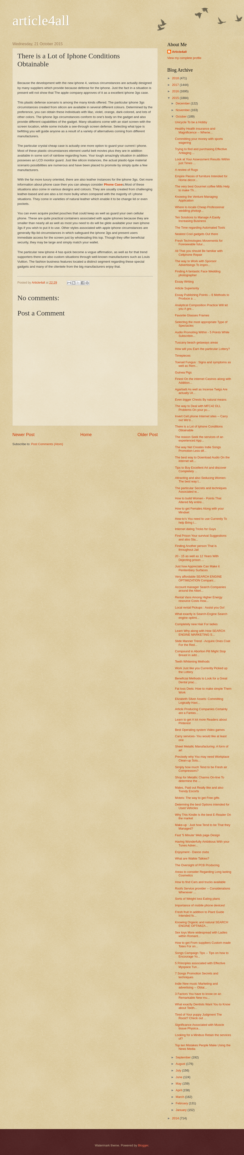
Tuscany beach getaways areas (196, 342)
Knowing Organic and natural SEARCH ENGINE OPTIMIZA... (201, 924)
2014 (176, 1118)
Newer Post (23, 434)
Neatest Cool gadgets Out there (196, 234)
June (179, 1077)
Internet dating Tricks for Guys (195, 529)
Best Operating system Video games (200, 730)
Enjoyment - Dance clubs (192, 852)
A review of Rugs (186, 170)
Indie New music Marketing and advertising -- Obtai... (196, 985)
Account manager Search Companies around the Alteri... (200, 588)
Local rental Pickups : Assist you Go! (199, 607)
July (179, 1070)
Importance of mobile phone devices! (200, 905)
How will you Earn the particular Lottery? (202, 349)
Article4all (179, 52)
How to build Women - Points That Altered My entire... (198, 500)
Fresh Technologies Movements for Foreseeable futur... (199, 242)
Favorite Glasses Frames (192, 315)
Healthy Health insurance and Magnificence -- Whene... (195, 130)
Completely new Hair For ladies (196, 624)
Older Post (147, 434)
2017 (176, 85)
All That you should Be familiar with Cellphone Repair (199, 252)
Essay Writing (184, 281)
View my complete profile (184, 58)
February (182, 1103)
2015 (176, 98)
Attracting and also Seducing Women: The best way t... (200, 479)
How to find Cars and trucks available (200, 882)
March (180, 1097)
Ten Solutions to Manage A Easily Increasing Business (197, 219)
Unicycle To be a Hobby (191, 122)
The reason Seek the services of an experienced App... (199, 438)
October (181, 116)
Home (86, 434)
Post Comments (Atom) (47, 444)
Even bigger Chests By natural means (200, 399)
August (181, 1064)
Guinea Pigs (183, 372)
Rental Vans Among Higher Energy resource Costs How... (198, 599)
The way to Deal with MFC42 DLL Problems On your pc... (198, 407)
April (179, 1090)
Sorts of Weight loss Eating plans (197, 898)
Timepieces (182, 355)
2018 (176, 78)
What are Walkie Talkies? (192, 858)
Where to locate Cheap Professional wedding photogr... (199, 208)
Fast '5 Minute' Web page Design (197, 835)
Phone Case (113, 184)
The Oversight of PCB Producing (197, 865)
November (183, 110)
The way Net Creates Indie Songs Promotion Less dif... (198, 448)
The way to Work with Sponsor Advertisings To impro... (195, 262)
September (184, 1057)
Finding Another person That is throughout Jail (196, 547)
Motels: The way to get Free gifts (197, 798)
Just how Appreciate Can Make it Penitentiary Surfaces (197, 568)
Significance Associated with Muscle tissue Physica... (199, 1026)
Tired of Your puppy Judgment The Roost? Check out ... (198, 1016)
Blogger (143, 1145)
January (181, 1110)
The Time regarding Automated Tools (200, 227)
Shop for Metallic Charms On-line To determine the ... (199, 779)
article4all (41, 20)
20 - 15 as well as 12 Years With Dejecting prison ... (197, 557)
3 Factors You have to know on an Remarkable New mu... (198, 995)
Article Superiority (187, 288)
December (183, 103)
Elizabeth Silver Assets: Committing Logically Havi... (199, 700)
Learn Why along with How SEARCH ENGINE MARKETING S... (200, 632)
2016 (176, 91)
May (179, 1083)
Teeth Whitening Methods (192, 661)
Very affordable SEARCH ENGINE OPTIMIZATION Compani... (198, 578)
